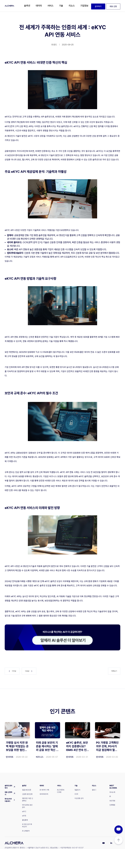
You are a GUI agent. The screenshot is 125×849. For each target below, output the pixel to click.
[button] (27, 6)
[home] (9, 6)
